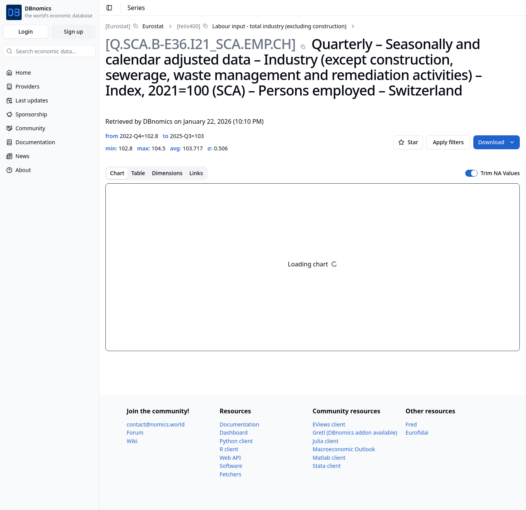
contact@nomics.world (156, 424)
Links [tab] (196, 173)
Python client (236, 441)
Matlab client (329, 457)
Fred (411, 424)
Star (408, 142)
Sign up (73, 31)
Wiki (132, 441)
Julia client (326, 441)
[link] (134, 26)
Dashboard (234, 432)
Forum (135, 432)
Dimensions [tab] (167, 173)
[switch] (471, 173)
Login (26, 31)
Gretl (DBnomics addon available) (355, 432)
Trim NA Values (500, 173)
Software (231, 465)
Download (496, 142)
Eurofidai (417, 432)
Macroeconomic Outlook (344, 449)
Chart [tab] (117, 173)
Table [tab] (138, 173)
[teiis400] (188, 26)
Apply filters (448, 142)
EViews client (329, 424)
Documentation (239, 424)
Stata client (327, 465)
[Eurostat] (117, 26)
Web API (230, 457)
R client (229, 449)
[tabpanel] (312, 267)
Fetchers (230, 474)
